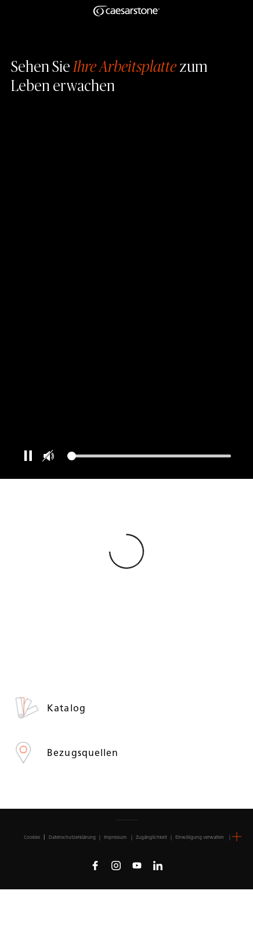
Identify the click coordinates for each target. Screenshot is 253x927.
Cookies (32, 837)
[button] (236, 836)
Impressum (116, 837)
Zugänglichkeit (151, 837)
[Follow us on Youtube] (137, 865)
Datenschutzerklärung (72, 837)
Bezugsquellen (84, 752)
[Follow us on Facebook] (95, 865)
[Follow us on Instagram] (116, 865)
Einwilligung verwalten (199, 837)
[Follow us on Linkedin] (157, 865)
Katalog (68, 708)
